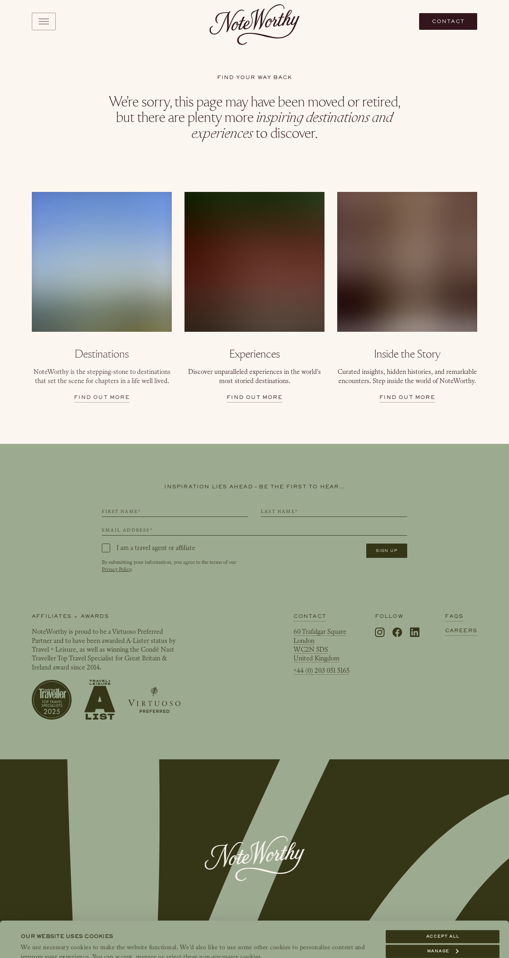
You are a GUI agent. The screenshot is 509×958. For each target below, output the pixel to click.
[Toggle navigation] (44, 21)
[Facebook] (397, 632)
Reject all (443, 929)
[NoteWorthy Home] (254, 21)
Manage (442, 915)
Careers (461, 630)
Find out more (102, 397)
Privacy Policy (116, 569)
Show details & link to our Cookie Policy (82, 942)
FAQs (454, 616)
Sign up (387, 550)
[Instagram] (380, 632)
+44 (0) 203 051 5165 (321, 670)
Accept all (442, 900)
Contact (448, 21)
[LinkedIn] (415, 632)
